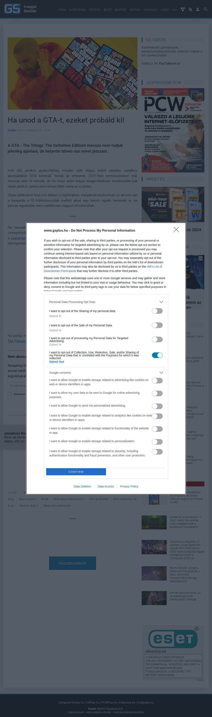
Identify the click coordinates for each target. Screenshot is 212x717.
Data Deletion (82, 486)
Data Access (106, 486)
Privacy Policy (129, 486)
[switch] (157, 311)
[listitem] (106, 302)
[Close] (178, 231)
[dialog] (106, 358)
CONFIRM (76, 471)
